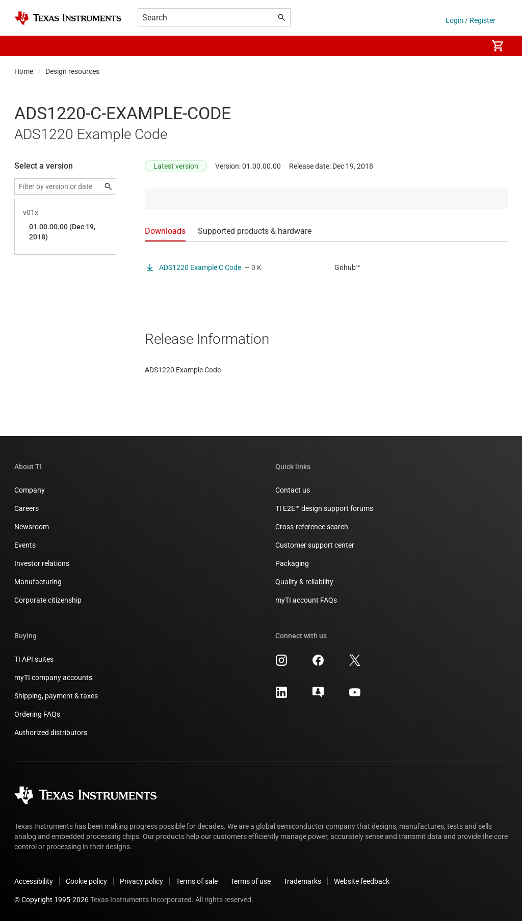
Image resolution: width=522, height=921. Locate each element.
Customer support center (314, 545)
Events (25, 545)
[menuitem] (469, 46)
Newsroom (31, 527)
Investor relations (41, 563)
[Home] (67, 18)
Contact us (292, 490)
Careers (26, 508)
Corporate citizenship (48, 600)
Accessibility (33, 881)
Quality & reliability (304, 582)
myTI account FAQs (306, 600)
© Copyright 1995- (51, 900)
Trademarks (302, 881)
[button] (24, 46)
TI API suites (34, 659)
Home (23, 71)
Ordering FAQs (37, 714)
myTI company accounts (53, 677)
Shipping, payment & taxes (56, 696)
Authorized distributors (50, 732)
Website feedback (361, 881)
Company (29, 490)
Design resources (72, 71)
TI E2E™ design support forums (324, 508)
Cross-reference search (311, 527)
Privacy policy (141, 881)
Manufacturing (38, 582)
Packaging (292, 563)
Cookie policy (86, 881)
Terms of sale (197, 881)
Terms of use (250, 881)
